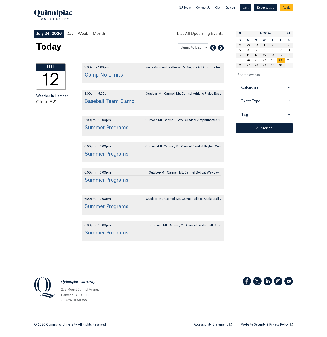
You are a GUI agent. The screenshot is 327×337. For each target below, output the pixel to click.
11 (289, 50)
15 (264, 55)
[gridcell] (281, 60)
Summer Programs (106, 127)
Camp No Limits (103, 75)
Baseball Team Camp (109, 101)
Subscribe (264, 128)
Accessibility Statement (213, 324)
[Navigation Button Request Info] (265, 7)
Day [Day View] (69, 34)
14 (256, 55)
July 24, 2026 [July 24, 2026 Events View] (49, 34)
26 (240, 65)
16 (272, 55)
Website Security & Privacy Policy (267, 324)
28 (240, 45)
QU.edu (230, 7)
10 (280, 50)
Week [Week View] (83, 34)
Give (218, 7)
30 (256, 45)
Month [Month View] (99, 34)
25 (289, 60)
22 (264, 60)
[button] (240, 33)
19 (240, 60)
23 (272, 60)
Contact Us (203, 7)
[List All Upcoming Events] (200, 34)
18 (288, 55)
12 (240, 55)
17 (280, 55)
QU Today (185, 7)
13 (248, 55)
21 (256, 60)
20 (248, 60)
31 (280, 65)
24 (280, 60)
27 (248, 65)
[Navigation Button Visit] (245, 7)
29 (248, 45)
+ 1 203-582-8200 (74, 300)
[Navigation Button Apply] (286, 7)
